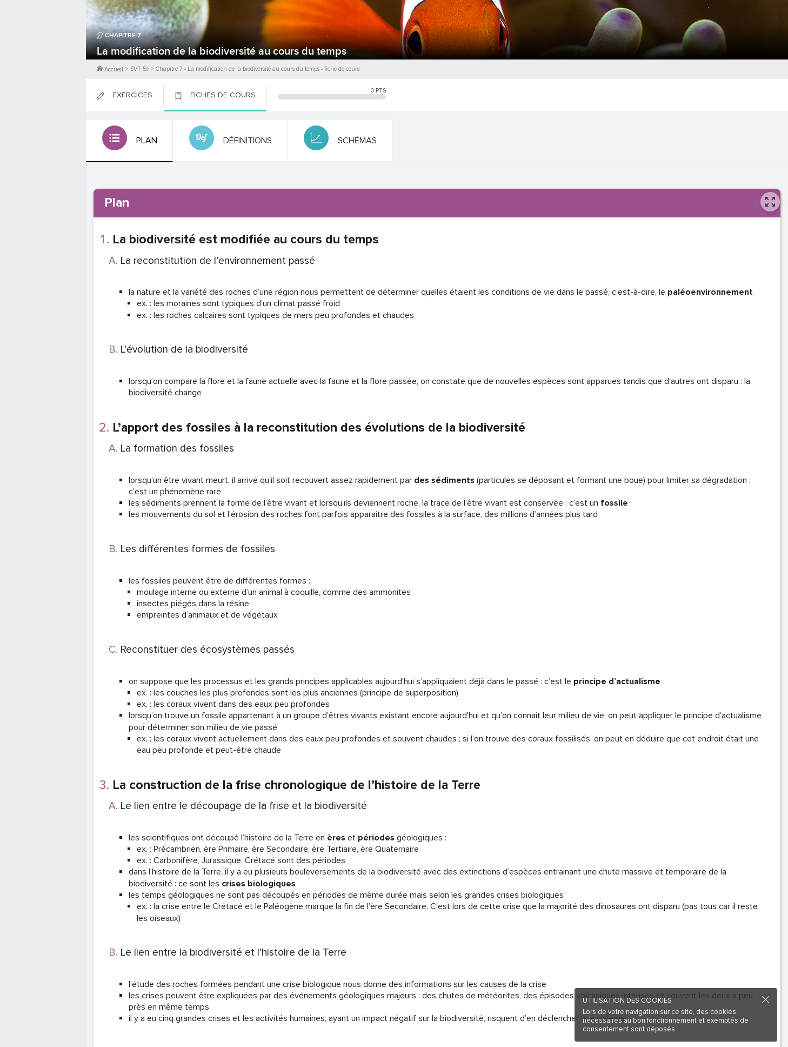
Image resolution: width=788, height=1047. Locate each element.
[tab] (128, 141)
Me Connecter (43, 65)
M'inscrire (43, 49)
